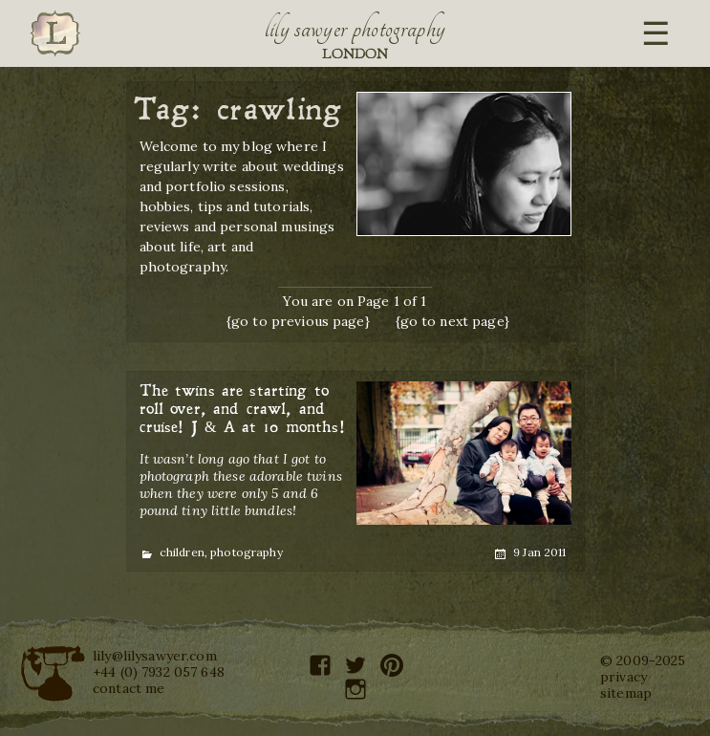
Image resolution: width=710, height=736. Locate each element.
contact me (128, 688)
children (182, 552)
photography (246, 552)
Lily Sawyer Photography (355, 28)
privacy (623, 676)
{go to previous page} (298, 321)
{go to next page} (452, 321)
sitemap (626, 693)
